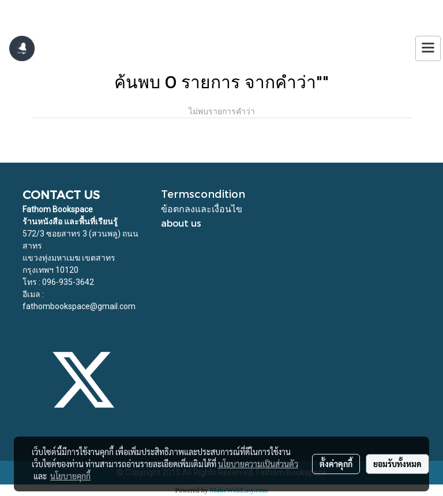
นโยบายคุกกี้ (70, 476)
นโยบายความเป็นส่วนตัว (258, 464)
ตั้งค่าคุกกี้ (336, 464)
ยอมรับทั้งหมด (397, 464)
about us (181, 222)
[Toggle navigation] (428, 48)
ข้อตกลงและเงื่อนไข (201, 208)
